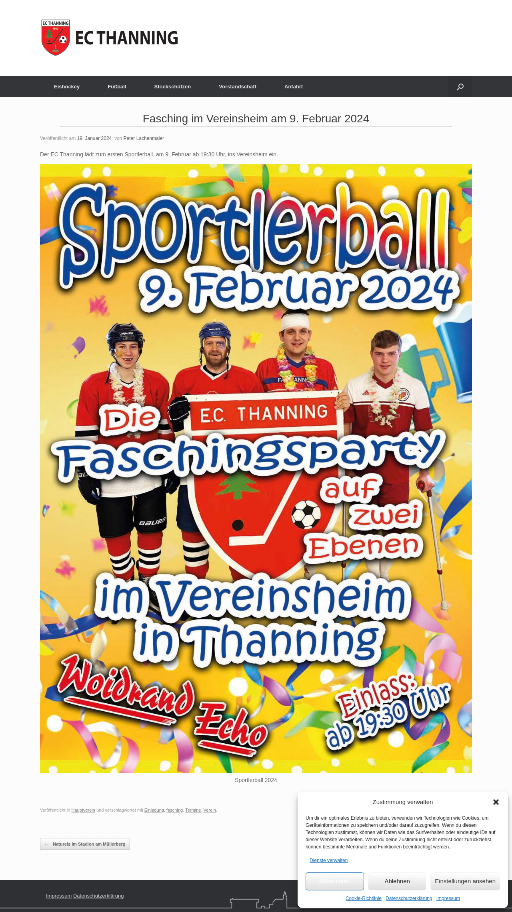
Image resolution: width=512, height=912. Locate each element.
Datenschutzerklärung (409, 898)
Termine (193, 810)
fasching (174, 810)
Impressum (448, 898)
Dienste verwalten (329, 860)
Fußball (117, 87)
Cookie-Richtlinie (364, 898)
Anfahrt (293, 87)
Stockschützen (172, 87)
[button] (496, 802)
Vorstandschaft (237, 87)
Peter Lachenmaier (144, 138)
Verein (210, 810)
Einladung (154, 810)
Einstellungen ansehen (465, 881)
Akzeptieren (334, 881)
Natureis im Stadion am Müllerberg (85, 844)
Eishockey (67, 87)
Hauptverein (83, 810)
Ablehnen (397, 881)
